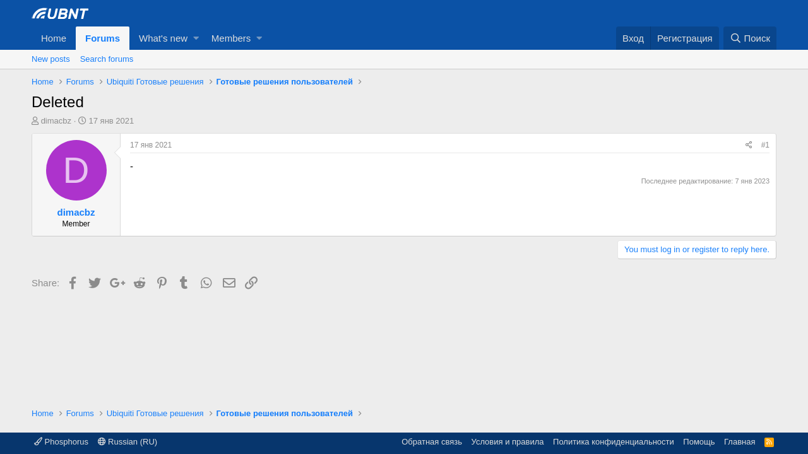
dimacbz (56, 120)
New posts (51, 59)
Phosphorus (61, 441)
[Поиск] (749, 38)
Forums (102, 38)
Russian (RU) (128, 441)
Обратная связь (431, 441)
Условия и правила (508, 441)
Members (231, 38)
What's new (163, 38)
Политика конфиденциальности (613, 441)
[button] (196, 38)
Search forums (107, 59)
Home (53, 38)
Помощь (699, 441)
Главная (739, 441)
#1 (765, 145)
